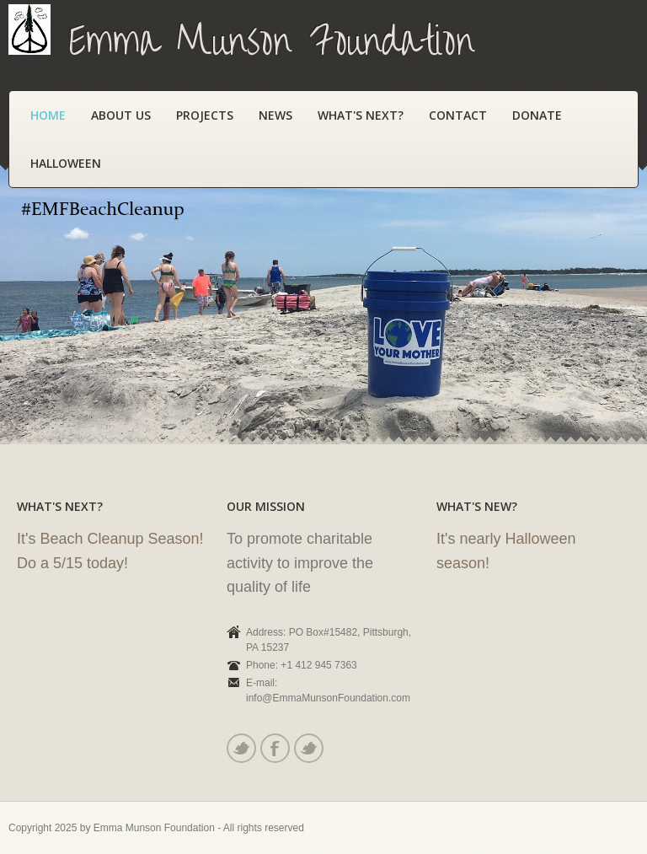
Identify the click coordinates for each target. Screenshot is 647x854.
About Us (121, 115)
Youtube (308, 748)
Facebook (274, 748)
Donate (537, 115)
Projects (204, 115)
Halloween (65, 163)
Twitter (240, 748)
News (275, 115)
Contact (458, 115)
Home (48, 115)
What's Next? (361, 115)
